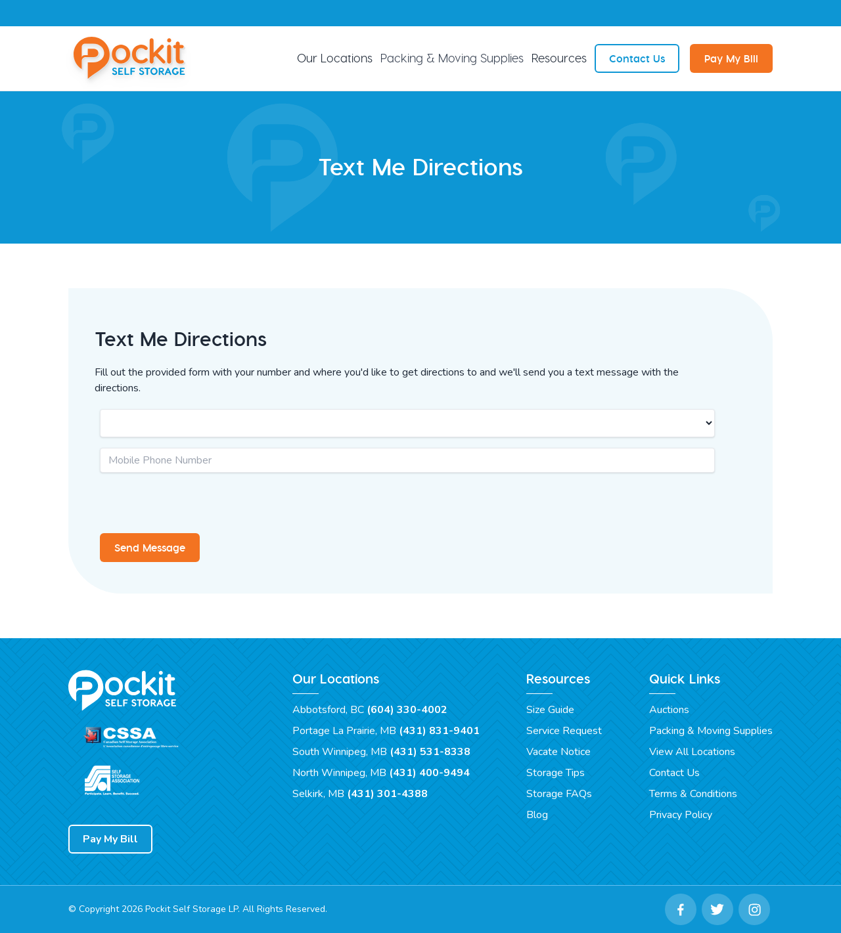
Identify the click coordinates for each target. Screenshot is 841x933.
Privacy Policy (680, 815)
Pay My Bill (731, 58)
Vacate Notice (558, 752)
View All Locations (692, 752)
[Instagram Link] (754, 909)
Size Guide (550, 710)
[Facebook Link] (680, 909)
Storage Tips (555, 773)
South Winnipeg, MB (381, 752)
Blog (537, 815)
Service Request (564, 731)
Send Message (149, 547)
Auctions (669, 710)
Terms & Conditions (693, 794)
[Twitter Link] (717, 909)
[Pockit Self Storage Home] (131, 58)
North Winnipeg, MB (381, 773)
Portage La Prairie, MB (386, 731)
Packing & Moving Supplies (452, 58)
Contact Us (637, 58)
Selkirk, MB (360, 794)
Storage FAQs (559, 794)
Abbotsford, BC (369, 710)
